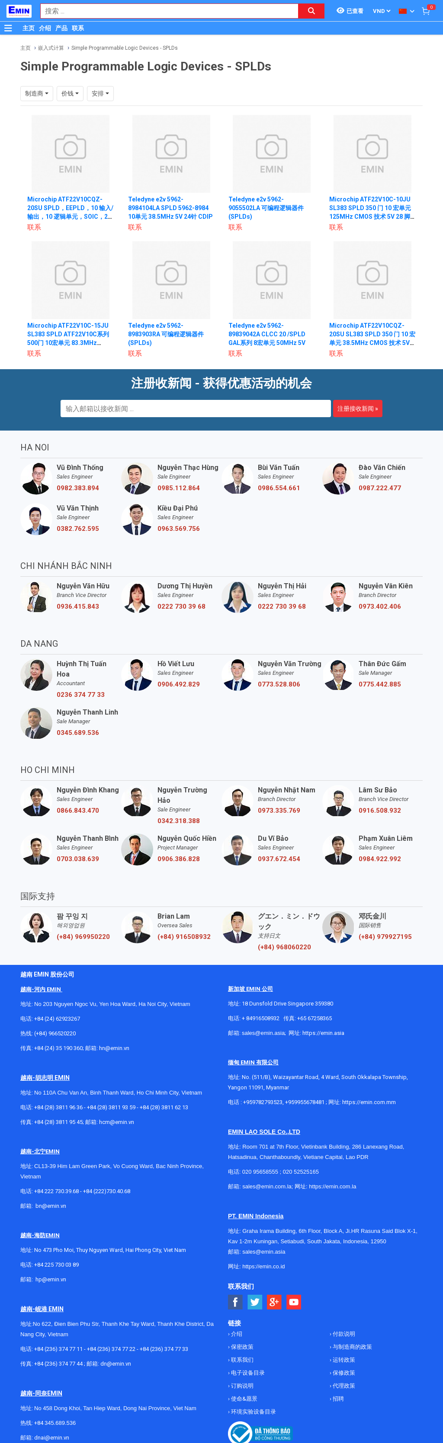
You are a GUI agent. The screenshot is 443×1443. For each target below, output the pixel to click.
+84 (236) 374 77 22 (111, 1349)
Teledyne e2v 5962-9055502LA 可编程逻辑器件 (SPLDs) (266, 208)
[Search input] (164, 11)
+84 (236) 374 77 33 (164, 1349)
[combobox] (164, 11)
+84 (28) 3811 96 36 (58, 1107)
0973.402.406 (380, 606)
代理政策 (343, 1385)
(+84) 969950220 (83, 937)
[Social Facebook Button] (235, 1302)
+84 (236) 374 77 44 (58, 1363)
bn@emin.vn (50, 1206)
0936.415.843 (78, 606)
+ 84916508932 (260, 1018)
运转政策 (343, 1360)
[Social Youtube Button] (294, 1302)
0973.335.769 (279, 810)
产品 (61, 28)
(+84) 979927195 (385, 937)
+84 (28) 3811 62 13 (164, 1107)
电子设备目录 (247, 1373)
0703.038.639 (78, 859)
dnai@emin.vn (51, 1437)
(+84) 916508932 (184, 937)
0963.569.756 (178, 529)
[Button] (8, 28)
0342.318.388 (178, 821)
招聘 (337, 1398)
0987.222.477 (380, 488)
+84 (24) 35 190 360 (58, 1048)
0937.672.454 (279, 859)
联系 (78, 28)
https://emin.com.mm (369, 1102)
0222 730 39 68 (181, 606)
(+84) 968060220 (284, 947)
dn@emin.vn (115, 1363)
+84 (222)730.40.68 (106, 1191)
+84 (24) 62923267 (57, 1018)
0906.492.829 (178, 684)
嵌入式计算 (51, 48)
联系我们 (242, 1360)
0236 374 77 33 (81, 695)
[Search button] (311, 11)
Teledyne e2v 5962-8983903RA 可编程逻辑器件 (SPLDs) (166, 334)
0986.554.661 (279, 488)
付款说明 (343, 1334)
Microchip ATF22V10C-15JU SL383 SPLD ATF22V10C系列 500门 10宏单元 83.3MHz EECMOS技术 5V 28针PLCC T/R (68, 343)
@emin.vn (54, 1279)
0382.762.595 (78, 529)
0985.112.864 (178, 488)
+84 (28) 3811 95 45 (58, 1122)
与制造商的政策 (351, 1347)
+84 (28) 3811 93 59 (111, 1107)
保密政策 (242, 1347)
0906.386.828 (178, 859)
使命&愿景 (243, 1398)
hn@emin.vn (114, 1048)
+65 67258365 (314, 1018)
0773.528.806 (279, 684)
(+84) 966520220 (55, 1033)
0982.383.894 (78, 488)
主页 (28, 28)
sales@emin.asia (263, 1033)
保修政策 (343, 1373)
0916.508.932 (380, 810)
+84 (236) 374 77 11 (58, 1349)
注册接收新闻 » (357, 408)
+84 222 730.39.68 (57, 1191)
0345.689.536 (78, 733)
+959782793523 (262, 1102)
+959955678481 (305, 1102)
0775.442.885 (380, 684)
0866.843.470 (78, 810)
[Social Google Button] (274, 1302)
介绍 (45, 28)
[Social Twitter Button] (255, 1302)
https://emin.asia (323, 1033)
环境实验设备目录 (253, 1411)
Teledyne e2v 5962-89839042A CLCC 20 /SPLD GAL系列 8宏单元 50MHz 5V (266, 334)
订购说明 (242, 1385)
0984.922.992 (380, 859)
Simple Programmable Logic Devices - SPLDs (124, 48)
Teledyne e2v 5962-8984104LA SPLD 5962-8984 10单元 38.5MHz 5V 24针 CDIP (170, 208)
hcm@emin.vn (116, 1122)
